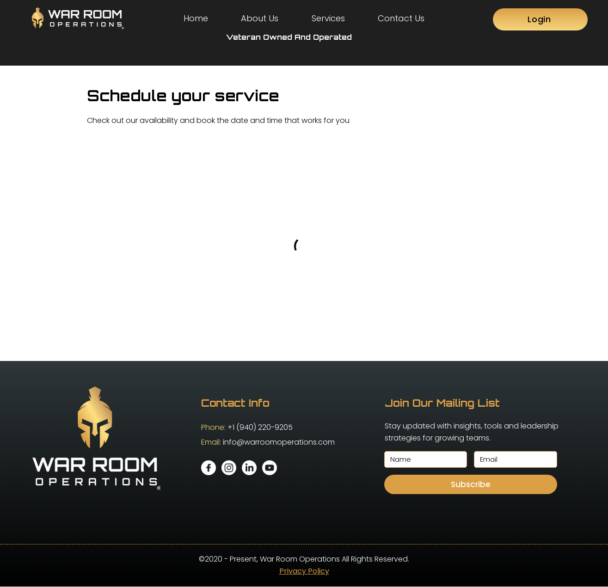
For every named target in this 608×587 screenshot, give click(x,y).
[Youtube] (269, 467)
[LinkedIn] (249, 467)
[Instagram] (228, 467)
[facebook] (208, 467)
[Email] (512, 459)
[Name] (423, 459)
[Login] (540, 19)
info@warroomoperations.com (279, 442)
